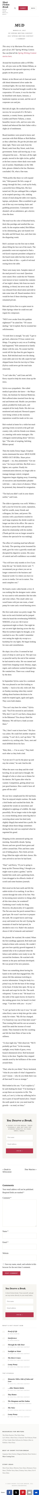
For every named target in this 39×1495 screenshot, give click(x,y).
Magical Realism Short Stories (26, 1454)
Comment (6, 1198)
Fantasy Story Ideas (25, 1470)
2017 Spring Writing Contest (20, 36)
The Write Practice (8, 1435)
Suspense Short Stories (9, 1454)
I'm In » (19, 1150)
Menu (33, 8)
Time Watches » (31, 1169)
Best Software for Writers (20, 1440)
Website (5, 1253)
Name (5, 1231)
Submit (23, 8)
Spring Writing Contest (22, 33)
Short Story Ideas (7, 1468)
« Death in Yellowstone (7, 1170)
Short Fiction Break (5, 4)
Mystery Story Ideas (20, 1468)
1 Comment (20, 38)
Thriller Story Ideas (12, 1470)
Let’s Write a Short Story (9, 1437)
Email (5, 1242)
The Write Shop (19, 1435)
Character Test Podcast (25, 1437)
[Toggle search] (15, 8)
